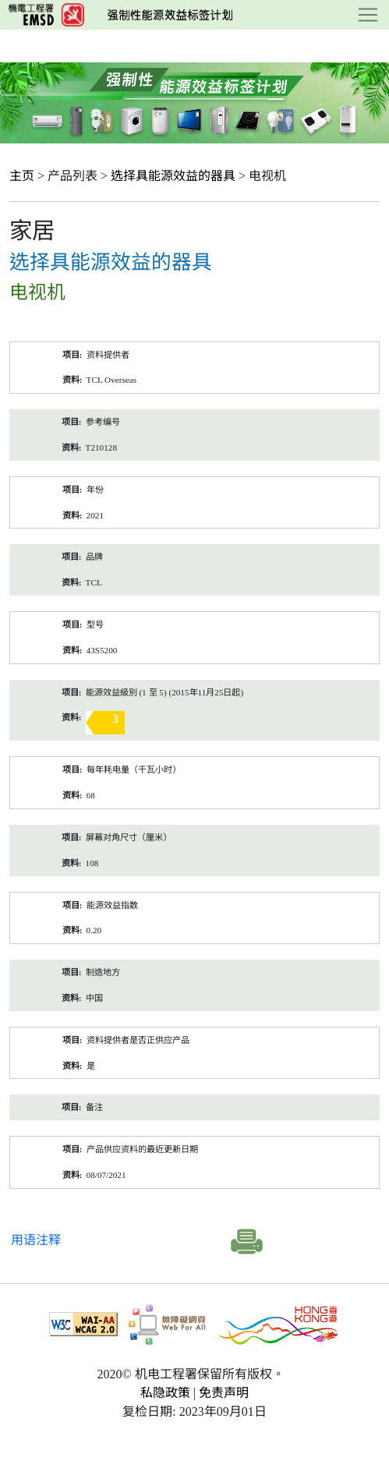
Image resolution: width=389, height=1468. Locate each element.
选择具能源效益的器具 (173, 175)
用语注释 (36, 1240)
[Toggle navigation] (368, 15)
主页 (21, 175)
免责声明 (224, 1392)
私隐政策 (165, 1392)
